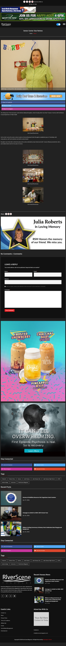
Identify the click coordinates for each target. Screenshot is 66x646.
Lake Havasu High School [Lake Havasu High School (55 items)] (49, 479)
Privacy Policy (4, 618)
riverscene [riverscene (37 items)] (13, 482)
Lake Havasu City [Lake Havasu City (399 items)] (36, 479)
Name (6, 271)
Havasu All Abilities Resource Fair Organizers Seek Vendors (39, 497)
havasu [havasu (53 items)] (19, 479)
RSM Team (4, 89)
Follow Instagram (7, 469)
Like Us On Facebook (7, 464)
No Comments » (19, 89)
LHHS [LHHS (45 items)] (59, 479)
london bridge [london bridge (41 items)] (5, 482)
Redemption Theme (47, 639)
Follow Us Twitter (40, 464)
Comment (7, 289)
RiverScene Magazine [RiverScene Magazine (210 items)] (23, 482)
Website (7, 279)
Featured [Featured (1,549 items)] (4, 479)
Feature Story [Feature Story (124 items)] (12, 479)
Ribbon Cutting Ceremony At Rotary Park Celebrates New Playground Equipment (53, 599)
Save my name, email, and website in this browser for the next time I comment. (26, 286)
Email (35, 271)
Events (2, 625)
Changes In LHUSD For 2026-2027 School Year (35, 513)
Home (30, 33)
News (2, 615)
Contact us (3, 612)
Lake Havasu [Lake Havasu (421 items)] (27, 479)
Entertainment (4, 630)
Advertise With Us (38, 1)
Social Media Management (7, 628)
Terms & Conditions (5, 620)
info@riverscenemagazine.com (41, 633)
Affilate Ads (3, 623)
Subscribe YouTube (40, 469)
